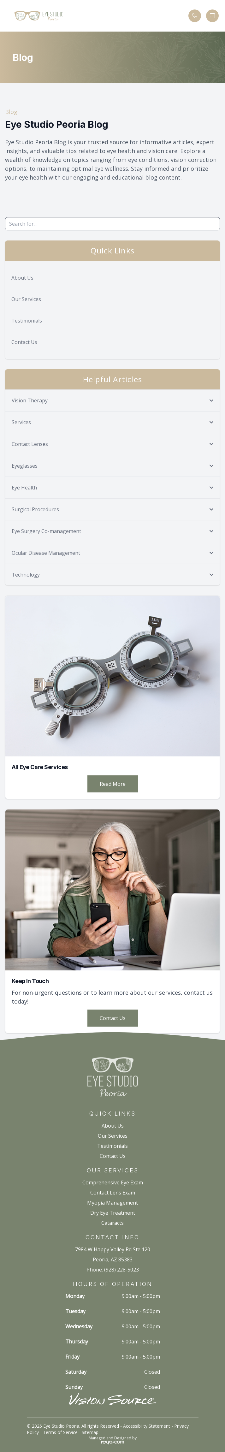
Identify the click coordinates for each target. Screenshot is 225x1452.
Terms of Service (60, 1432)
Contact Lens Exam (112, 1192)
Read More (113, 783)
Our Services (26, 299)
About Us (22, 277)
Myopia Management (112, 1202)
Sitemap (90, 1432)
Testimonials (26, 320)
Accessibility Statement (146, 1426)
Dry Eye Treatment (112, 1212)
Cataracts (112, 1222)
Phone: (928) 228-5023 (112, 1269)
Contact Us (24, 342)
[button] (7, 15)
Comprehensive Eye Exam (112, 1182)
